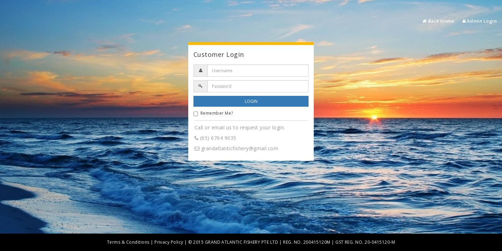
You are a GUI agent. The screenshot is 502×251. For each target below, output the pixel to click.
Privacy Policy (168, 242)
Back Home (438, 21)
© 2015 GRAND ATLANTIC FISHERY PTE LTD (233, 242)
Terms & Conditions (128, 242)
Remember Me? (213, 113)
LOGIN (251, 101)
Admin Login (480, 21)
